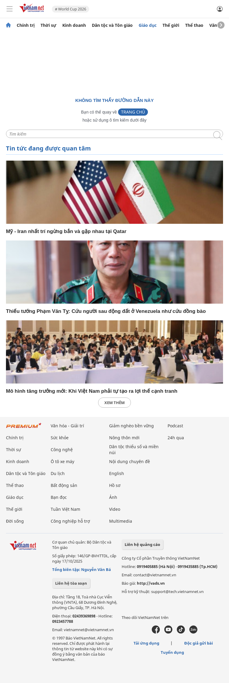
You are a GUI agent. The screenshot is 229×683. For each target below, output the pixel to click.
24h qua (176, 437)
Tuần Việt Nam (65, 509)
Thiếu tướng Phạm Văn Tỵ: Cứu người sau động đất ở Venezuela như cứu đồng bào (106, 311)
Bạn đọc (59, 497)
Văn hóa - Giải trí (67, 426)
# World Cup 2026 (70, 9)
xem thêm (114, 402)
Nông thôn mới (124, 437)
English (116, 473)
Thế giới (171, 25)
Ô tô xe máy (62, 461)
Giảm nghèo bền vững (131, 426)
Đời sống (15, 521)
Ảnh (113, 497)
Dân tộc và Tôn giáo (112, 25)
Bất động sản (64, 485)
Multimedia (120, 521)
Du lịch (58, 473)
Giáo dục (148, 25)
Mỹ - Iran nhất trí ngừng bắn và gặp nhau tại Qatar (66, 231)
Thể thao (194, 25)
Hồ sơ (114, 485)
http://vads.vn (151, 583)
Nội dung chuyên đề (129, 461)
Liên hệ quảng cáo (142, 544)
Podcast (175, 426)
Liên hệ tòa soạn (71, 583)
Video (114, 509)
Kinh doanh (74, 25)
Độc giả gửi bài (198, 643)
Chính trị (26, 25)
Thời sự (48, 25)
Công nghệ (62, 449)
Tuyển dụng (172, 652)
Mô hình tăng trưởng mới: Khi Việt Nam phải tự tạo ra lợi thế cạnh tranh (91, 391)
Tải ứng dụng (146, 643)
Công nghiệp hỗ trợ (70, 521)
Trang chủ (133, 112)
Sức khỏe (60, 437)
